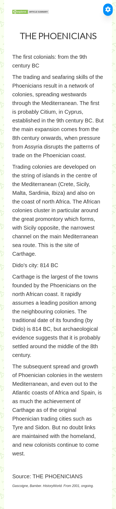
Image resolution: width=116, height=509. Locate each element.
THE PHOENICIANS (57, 476)
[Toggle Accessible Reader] (108, 10)
